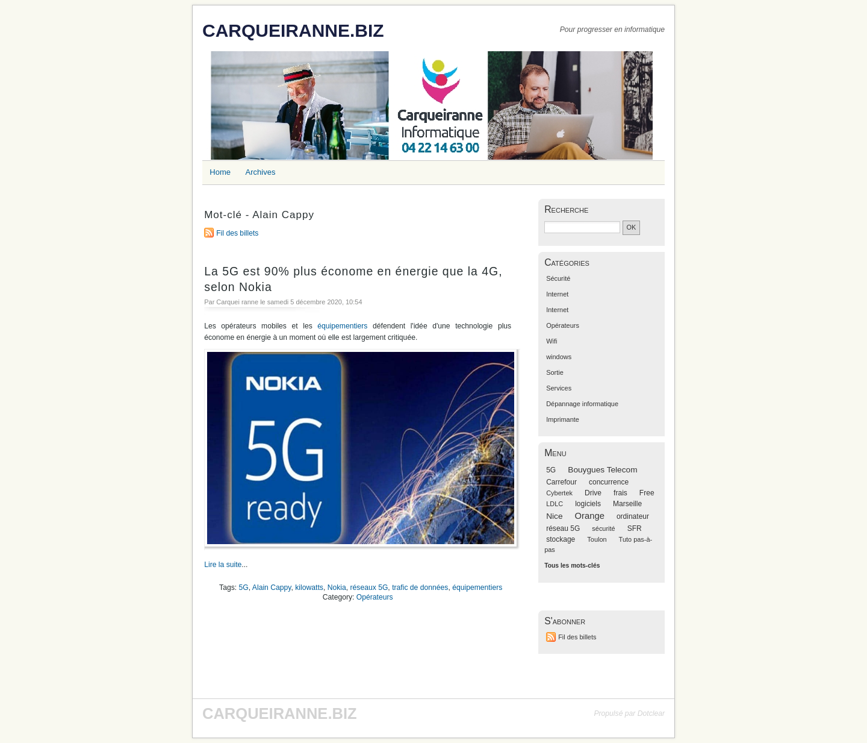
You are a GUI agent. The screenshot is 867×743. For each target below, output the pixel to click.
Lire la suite (222, 564)
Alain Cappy (271, 587)
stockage (560, 539)
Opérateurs (374, 597)
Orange (589, 516)
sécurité (603, 528)
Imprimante (562, 419)
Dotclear (651, 713)
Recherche (566, 209)
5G (244, 587)
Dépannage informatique (582, 403)
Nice (554, 516)
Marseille (627, 504)
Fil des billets (237, 233)
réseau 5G (563, 528)
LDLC (554, 503)
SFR (634, 528)
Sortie (555, 372)
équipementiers (342, 326)
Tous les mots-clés (572, 565)
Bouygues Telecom (602, 469)
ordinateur (633, 516)
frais (620, 493)
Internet (557, 294)
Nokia (337, 587)
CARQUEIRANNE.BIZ (293, 30)
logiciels (588, 504)
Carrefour (561, 482)
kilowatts (309, 587)
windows (558, 356)
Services (558, 388)
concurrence (609, 482)
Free (646, 493)
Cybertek (559, 493)
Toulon (596, 539)
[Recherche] (582, 227)
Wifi (551, 341)
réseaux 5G (369, 587)
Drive (593, 493)
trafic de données (420, 587)
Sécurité (558, 278)
